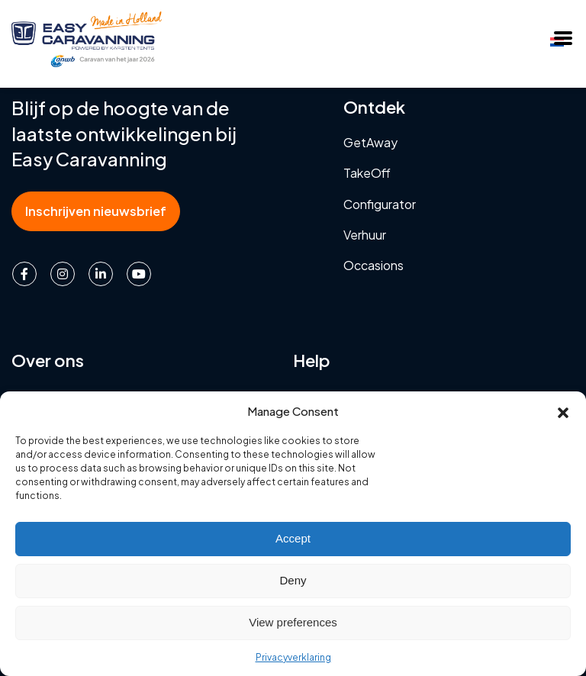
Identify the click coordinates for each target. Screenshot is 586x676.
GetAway (370, 142)
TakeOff (367, 173)
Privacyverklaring (293, 657)
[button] (563, 410)
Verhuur (364, 235)
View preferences (293, 622)
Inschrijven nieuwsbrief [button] (95, 211)
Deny (292, 580)
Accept (293, 538)
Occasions (373, 265)
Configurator (379, 204)
